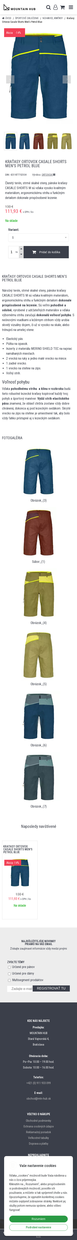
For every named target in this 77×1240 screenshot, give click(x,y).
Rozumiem (38, 1219)
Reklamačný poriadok (38, 1132)
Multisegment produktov (27, 980)
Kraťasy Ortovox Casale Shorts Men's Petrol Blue (17, 849)
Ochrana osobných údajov (38, 1126)
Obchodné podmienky (38, 1120)
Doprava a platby (38, 1143)
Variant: (13, 230)
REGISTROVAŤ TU (51, 988)
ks (17, 252)
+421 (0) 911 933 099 (38, 1083)
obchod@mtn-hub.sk (38, 1098)
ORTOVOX (48, 174)
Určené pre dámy (23, 973)
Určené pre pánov (23, 967)
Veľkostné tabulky (38, 1138)
